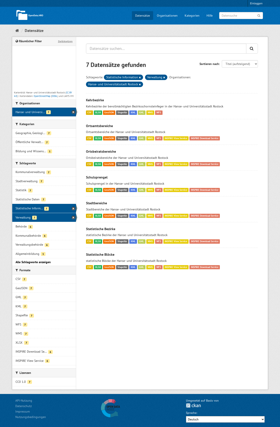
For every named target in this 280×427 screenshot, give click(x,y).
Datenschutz (23, 406)
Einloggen (256, 3)
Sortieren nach (209, 64)
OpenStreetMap (42, 96)
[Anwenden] (259, 15)
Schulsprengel (97, 177)
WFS (158, 112)
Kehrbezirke (95, 100)
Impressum (22, 411)
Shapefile (122, 112)
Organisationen (167, 16)
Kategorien (192, 16)
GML (141, 112)
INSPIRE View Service (176, 138)
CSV (89, 112)
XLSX (98, 112)
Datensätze (142, 16)
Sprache (191, 413)
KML (133, 112)
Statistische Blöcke (100, 254)
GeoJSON (109, 112)
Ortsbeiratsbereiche (101, 151)
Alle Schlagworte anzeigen (33, 262)
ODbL (55, 96)
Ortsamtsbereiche (99, 126)
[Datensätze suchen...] (166, 49)
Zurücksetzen (65, 41)
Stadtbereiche (96, 203)
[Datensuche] (241, 15)
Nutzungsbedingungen (30, 417)
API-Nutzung (23, 400)
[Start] (17, 30)
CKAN (193, 405)
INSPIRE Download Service (205, 138)
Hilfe (209, 16)
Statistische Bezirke (100, 229)
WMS (150, 112)
